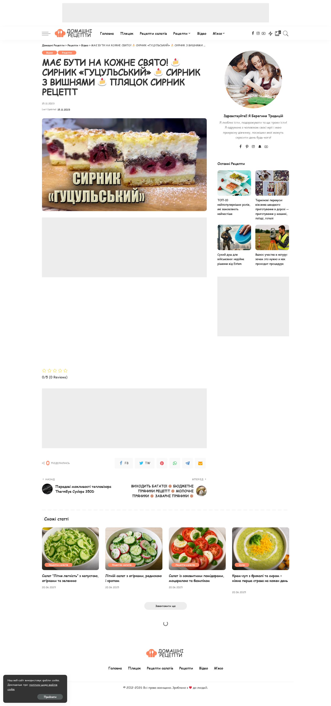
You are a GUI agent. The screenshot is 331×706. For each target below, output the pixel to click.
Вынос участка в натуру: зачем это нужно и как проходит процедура (271, 259)
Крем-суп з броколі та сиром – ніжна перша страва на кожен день (260, 578)
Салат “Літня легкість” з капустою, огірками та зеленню (70, 578)
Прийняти (50, 697)
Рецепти (67, 52)
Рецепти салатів (58, 564)
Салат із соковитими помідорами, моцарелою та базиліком (196, 578)
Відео (49, 52)
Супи (242, 564)
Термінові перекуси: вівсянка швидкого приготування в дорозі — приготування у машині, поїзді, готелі (272, 209)
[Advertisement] (165, 12)
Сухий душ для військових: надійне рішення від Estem (230, 259)
